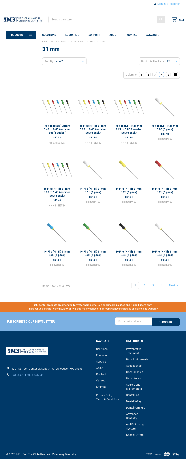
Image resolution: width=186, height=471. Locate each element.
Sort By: (49, 74)
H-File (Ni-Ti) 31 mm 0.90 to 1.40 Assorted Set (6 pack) (57, 205)
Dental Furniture (135, 419)
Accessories (134, 377)
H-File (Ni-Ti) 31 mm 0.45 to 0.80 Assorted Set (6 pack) (128, 142)
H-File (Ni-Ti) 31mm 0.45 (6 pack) (165, 266)
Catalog (152, 47)
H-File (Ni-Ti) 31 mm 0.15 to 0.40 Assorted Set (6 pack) (93, 142)
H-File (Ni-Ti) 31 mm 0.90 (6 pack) (165, 140)
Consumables (134, 384)
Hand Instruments (137, 371)
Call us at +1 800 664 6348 (27, 386)
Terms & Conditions (107, 411)
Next (174, 298)
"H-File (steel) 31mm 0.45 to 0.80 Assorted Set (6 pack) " (57, 142)
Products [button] (16, 47)
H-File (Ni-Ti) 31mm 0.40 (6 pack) (129, 266)
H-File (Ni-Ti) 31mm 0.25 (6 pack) (165, 203)
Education (73, 47)
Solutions (50, 47)
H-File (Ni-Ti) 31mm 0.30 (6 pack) (57, 266)
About (115, 47)
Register (174, 3)
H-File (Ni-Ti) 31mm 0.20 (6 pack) (129, 203)
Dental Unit (132, 407)
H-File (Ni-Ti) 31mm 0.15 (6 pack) (93, 203)
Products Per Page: (153, 74)
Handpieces (133, 390)
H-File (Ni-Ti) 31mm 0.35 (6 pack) (93, 266)
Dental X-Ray (133, 413)
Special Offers (135, 446)
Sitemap (101, 398)
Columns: (131, 87)
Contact (133, 47)
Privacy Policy (104, 407)
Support (95, 47)
